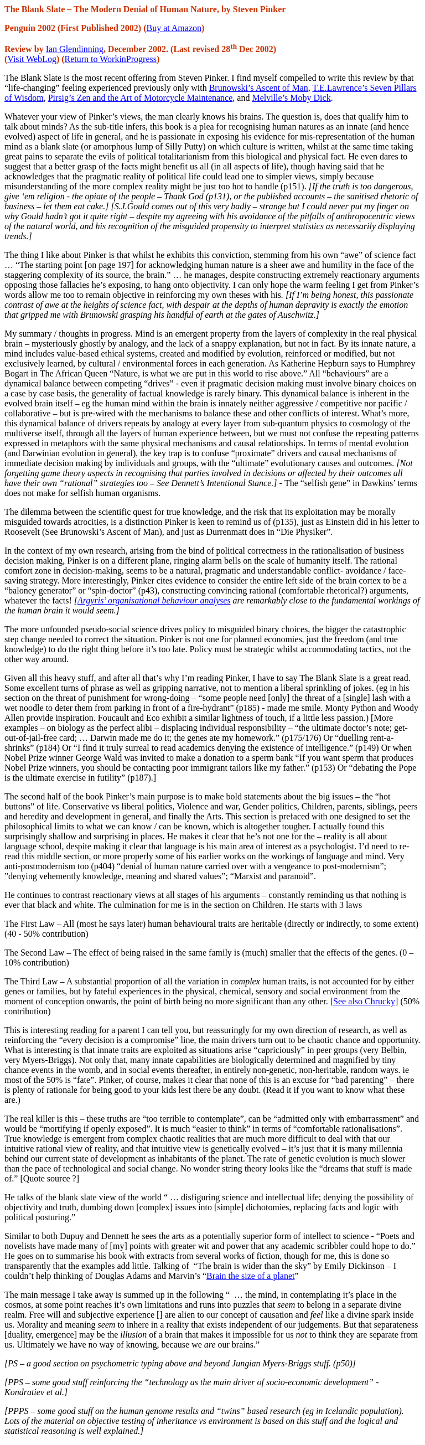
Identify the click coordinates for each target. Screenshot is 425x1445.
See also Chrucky (364, 1001)
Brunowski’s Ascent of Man (258, 87)
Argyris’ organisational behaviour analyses (154, 600)
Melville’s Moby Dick (291, 97)
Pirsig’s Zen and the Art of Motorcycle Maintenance (140, 97)
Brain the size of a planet (250, 1276)
